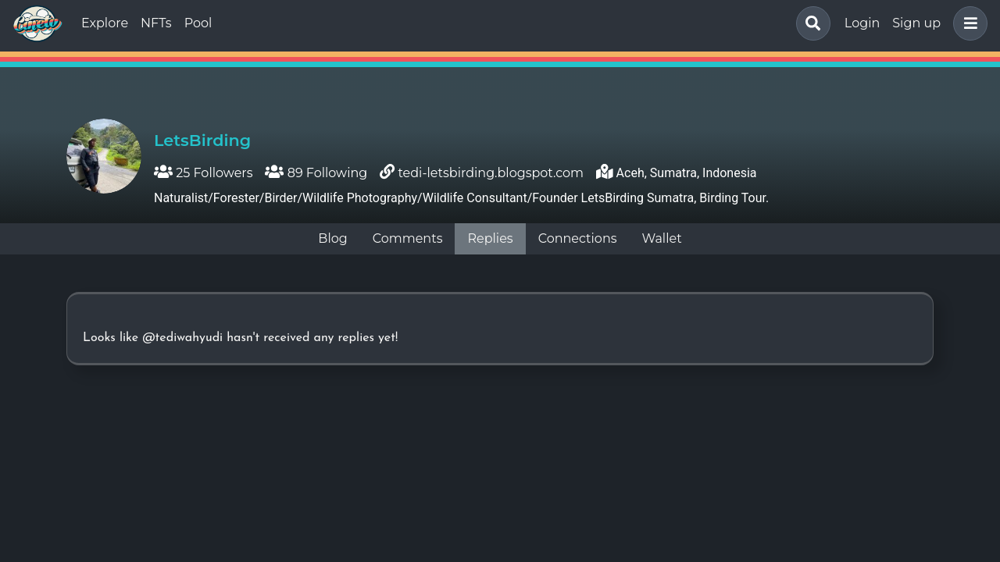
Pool (198, 23)
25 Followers (203, 172)
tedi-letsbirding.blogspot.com (491, 172)
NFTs (156, 23)
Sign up (916, 23)
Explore (104, 23)
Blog (332, 238)
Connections (577, 238)
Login (862, 23)
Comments (408, 238)
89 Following (316, 172)
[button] (967, 23)
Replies (489, 238)
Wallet (662, 238)
